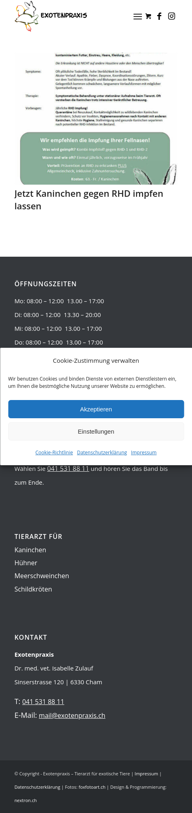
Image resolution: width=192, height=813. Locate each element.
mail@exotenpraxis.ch (72, 715)
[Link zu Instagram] (171, 16)
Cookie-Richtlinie (54, 452)
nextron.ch (26, 800)
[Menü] (138, 16)
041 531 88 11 (68, 468)
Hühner (26, 562)
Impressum (143, 452)
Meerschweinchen (42, 575)
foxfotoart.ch (92, 787)
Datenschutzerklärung (102, 452)
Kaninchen (30, 549)
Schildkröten (33, 589)
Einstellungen (96, 431)
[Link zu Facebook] (159, 16)
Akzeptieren (96, 409)
